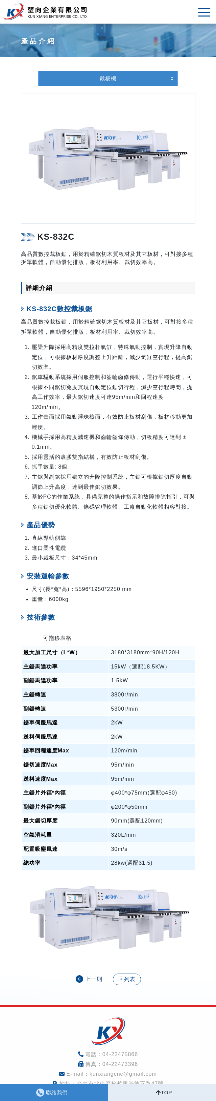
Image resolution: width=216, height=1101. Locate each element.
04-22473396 (120, 1064)
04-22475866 (120, 1054)
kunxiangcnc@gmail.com (123, 1074)
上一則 (93, 979)
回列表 (127, 979)
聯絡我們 (57, 1092)
